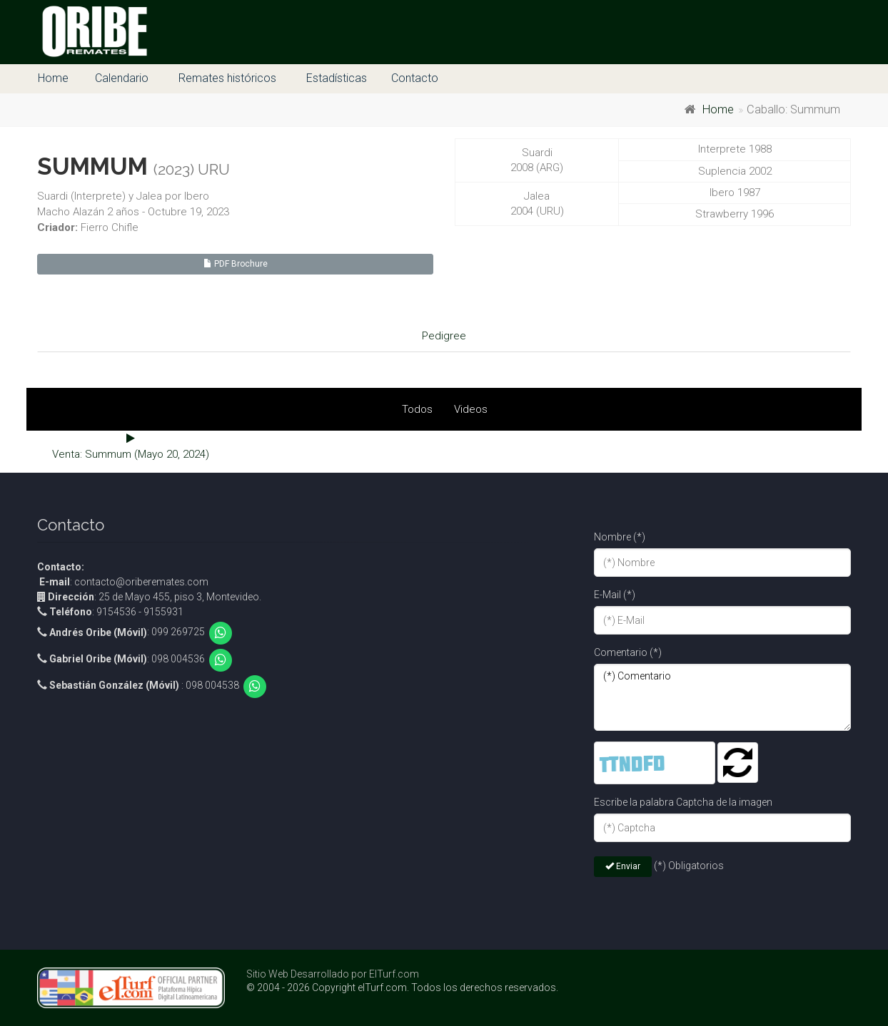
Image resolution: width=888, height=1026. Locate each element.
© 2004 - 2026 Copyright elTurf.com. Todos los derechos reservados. (402, 987)
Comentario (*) (628, 652)
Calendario (121, 78)
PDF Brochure (235, 264)
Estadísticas (336, 78)
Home (53, 78)
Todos (417, 409)
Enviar (622, 866)
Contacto (414, 78)
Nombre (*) (619, 537)
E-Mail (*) (614, 594)
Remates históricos (227, 78)
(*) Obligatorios (689, 865)
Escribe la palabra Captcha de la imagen (683, 802)
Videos (471, 409)
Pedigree (444, 335)
